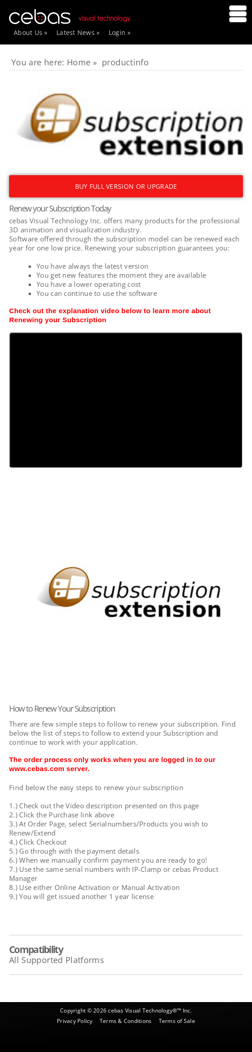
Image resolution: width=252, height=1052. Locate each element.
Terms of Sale (177, 1021)
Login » (120, 32)
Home (79, 62)
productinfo (125, 62)
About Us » (31, 32)
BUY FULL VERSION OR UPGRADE (126, 186)
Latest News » (78, 32)
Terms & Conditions (125, 1021)
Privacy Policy (74, 1021)
